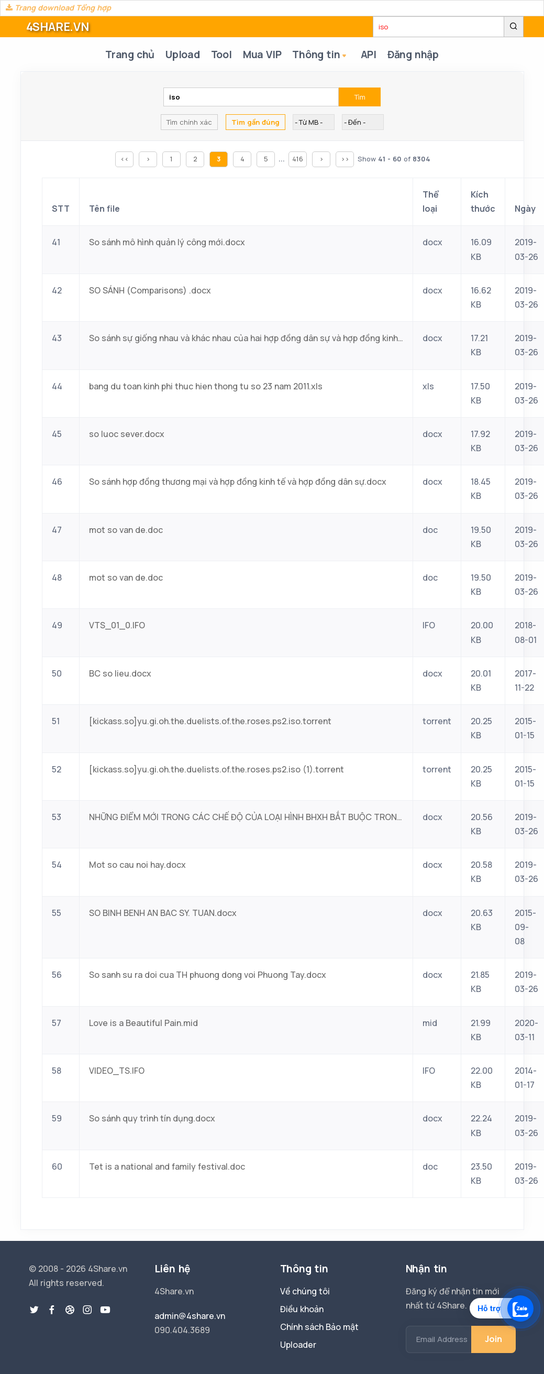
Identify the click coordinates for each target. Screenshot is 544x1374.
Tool (221, 55)
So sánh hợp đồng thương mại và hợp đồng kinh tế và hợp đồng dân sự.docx (237, 482)
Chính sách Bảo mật (319, 1327)
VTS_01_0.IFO (117, 626)
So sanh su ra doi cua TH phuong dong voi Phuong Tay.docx (207, 976)
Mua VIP (264, 55)
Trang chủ (126, 55)
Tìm (359, 98)
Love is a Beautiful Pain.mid (143, 1023)
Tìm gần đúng (255, 123)
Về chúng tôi (305, 1291)
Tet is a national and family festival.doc (167, 1167)
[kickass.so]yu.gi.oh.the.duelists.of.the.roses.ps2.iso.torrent (210, 722)
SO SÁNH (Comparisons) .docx (150, 291)
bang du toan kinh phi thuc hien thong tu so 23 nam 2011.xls (206, 386)
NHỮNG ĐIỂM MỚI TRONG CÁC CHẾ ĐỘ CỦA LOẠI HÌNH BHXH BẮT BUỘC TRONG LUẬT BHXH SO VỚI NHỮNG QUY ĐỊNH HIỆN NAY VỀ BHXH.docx (246, 817)
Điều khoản (302, 1309)
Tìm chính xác (189, 123)
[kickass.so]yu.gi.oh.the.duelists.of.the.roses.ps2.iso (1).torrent (216, 770)
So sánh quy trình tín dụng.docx (152, 1119)
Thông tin (324, 55)
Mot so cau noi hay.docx (137, 865)
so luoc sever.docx (126, 434)
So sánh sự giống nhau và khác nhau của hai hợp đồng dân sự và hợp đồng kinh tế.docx (246, 339)
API (370, 55)
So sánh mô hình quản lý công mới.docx (167, 243)
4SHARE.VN (57, 27)
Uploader (298, 1344)
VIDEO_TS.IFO (117, 1071)
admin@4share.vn (189, 1316)
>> (345, 160)
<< (124, 160)
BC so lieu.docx (120, 674)
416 (297, 160)
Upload (181, 55)
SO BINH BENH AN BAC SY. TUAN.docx (163, 913)
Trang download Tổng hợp (58, 8)
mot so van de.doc (126, 530)
